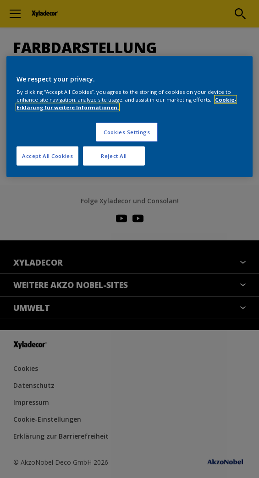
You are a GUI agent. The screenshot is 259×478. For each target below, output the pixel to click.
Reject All (114, 155)
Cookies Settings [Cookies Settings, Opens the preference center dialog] (127, 132)
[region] (129, 116)
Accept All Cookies (47, 155)
